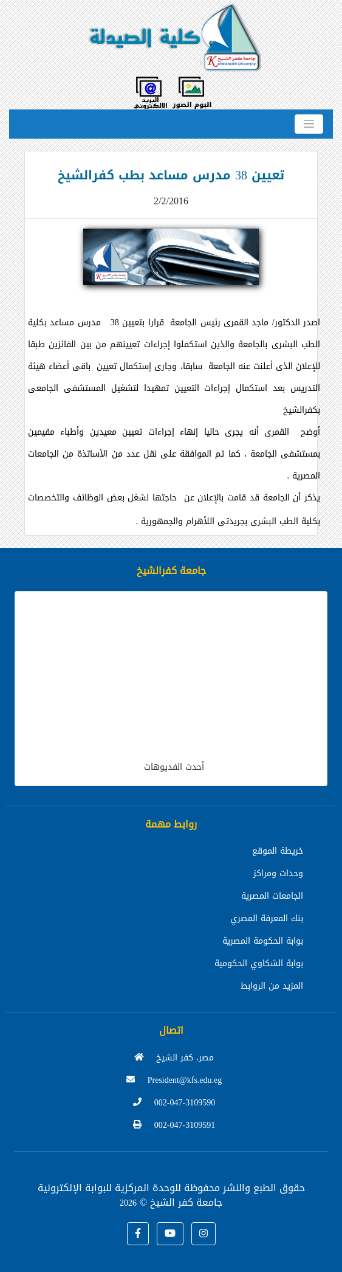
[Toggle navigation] (309, 124)
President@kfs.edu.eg (174, 1080)
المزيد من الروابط (272, 986)
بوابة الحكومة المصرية (262, 941)
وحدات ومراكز (278, 873)
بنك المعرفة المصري (266, 918)
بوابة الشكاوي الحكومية (258, 963)
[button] (138, 1233)
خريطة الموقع (277, 851)
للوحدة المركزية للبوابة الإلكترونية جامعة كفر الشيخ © (130, 1195)
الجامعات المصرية (272, 896)
